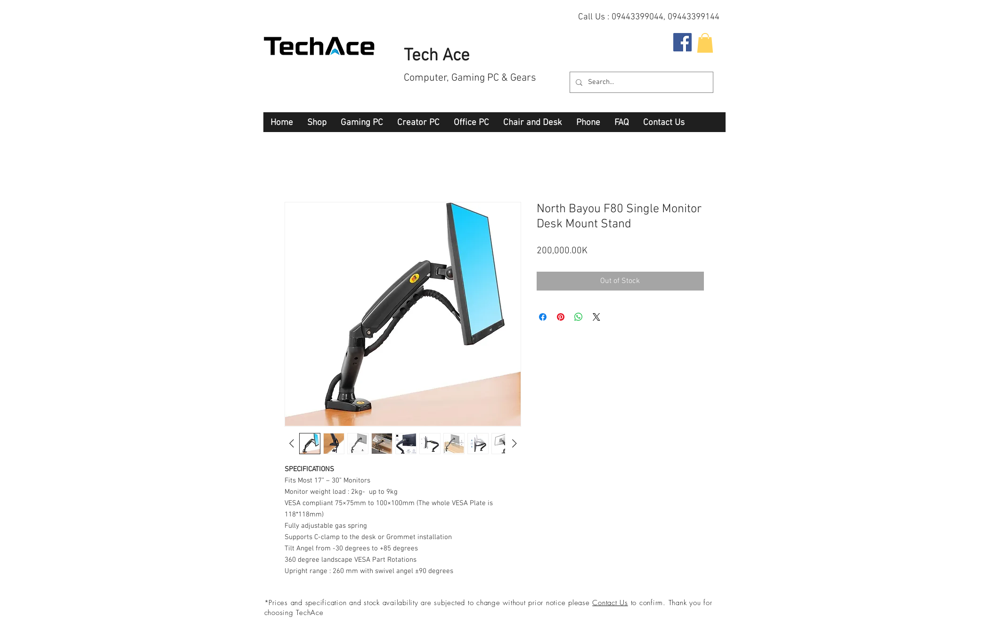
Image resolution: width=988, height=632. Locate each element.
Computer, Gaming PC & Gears (470, 78)
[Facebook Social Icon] (682, 42)
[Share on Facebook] (542, 317)
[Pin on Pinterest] (560, 317)
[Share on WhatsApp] (578, 317)
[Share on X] (596, 317)
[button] (705, 43)
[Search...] (640, 82)
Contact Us (610, 602)
